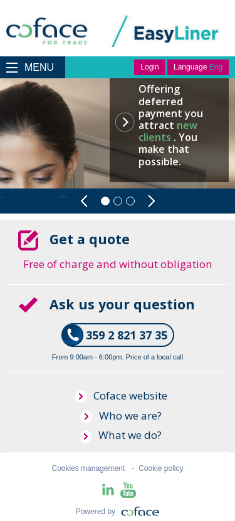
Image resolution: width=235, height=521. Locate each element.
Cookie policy (160, 468)
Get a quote (88, 239)
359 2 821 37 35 (126, 335)
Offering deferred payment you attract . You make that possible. (170, 125)
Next (151, 201)
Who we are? (121, 415)
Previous (84, 201)
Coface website (121, 395)
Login (149, 67)
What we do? (121, 435)
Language (198, 67)
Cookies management (88, 468)
